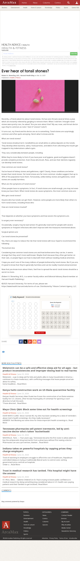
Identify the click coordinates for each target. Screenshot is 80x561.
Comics (45, 518)
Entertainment (15, 7)
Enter (43, 326)
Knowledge (48, 7)
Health (25, 7)
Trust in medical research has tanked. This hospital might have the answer (39, 472)
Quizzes (45, 525)
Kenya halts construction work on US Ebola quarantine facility (39, 389)
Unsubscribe (73, 538)
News (44, 515)
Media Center (66, 528)
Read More (21, 384)
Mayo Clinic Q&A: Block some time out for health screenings (37, 409)
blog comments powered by (13, 501)
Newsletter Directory (68, 531)
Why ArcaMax (66, 525)
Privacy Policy (53, 538)
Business (4, 7)
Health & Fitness (15, 78)
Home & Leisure (36, 7)
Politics (58, 7)
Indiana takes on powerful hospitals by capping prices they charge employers (37, 450)
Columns (45, 522)
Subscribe (74, 53)
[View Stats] (69, 297)
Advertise (45, 538)
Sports (66, 7)
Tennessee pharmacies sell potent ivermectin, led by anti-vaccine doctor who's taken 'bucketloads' (36, 430)
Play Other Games (40, 332)
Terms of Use (63, 538)
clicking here (12, 65)
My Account (65, 522)
